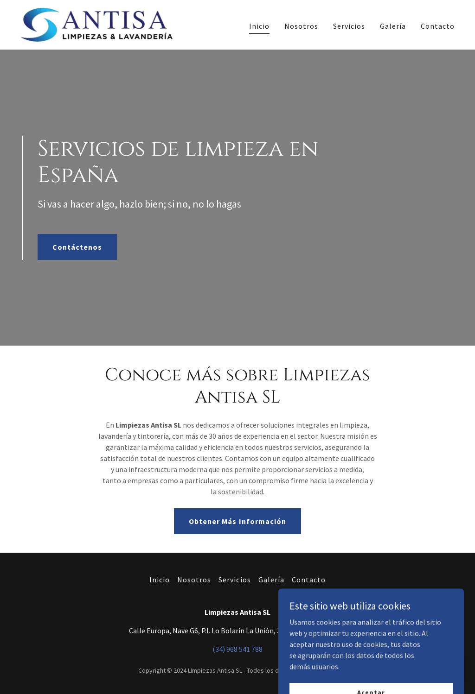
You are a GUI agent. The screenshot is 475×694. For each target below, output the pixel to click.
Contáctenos (77, 247)
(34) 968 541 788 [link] (237, 649)
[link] (96, 23)
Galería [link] (393, 26)
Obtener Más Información (237, 521)
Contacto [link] (438, 26)
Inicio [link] (259, 26)
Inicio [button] (159, 579)
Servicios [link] (349, 26)
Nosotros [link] (301, 26)
